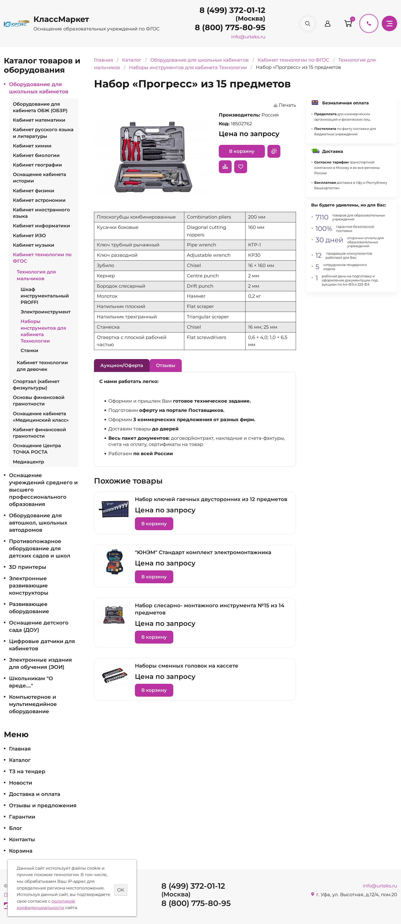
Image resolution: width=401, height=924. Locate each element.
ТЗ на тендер (27, 771)
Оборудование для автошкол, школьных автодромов (38, 522)
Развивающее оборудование (29, 607)
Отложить (240, 166)
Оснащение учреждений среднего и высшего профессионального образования (43, 489)
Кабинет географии (37, 165)
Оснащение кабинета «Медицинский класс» (41, 417)
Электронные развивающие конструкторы (28, 585)
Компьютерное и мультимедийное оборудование (33, 704)
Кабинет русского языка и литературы (43, 133)
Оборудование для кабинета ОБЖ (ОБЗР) (40, 107)
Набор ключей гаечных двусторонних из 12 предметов (211, 499)
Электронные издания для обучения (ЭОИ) (40, 663)
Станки (29, 350)
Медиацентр (28, 462)
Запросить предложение (273, 151)
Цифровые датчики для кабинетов (42, 645)
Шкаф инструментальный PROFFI (45, 296)
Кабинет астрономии (39, 200)
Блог (15, 828)
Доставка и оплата (34, 794)
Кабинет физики (33, 191)
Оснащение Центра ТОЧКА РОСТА (37, 449)
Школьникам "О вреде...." (31, 682)
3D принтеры (27, 567)
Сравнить (225, 166)
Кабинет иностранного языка (41, 213)
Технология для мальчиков (36, 275)
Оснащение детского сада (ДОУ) (38, 626)
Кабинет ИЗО (29, 235)
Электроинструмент (46, 312)
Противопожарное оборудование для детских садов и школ (39, 548)
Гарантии (22, 817)
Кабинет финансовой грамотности (39, 433)
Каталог (20, 760)
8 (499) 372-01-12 (232, 10)
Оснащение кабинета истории (39, 178)
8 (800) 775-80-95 (229, 27)
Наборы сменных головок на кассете (186, 666)
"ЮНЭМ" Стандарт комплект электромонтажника (203, 552)
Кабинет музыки (33, 245)
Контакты (22, 839)
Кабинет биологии (36, 155)
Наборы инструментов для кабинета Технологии (43, 331)
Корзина (20, 851)
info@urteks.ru (248, 37)
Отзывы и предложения (42, 805)
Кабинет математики (39, 120)
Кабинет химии (32, 146)
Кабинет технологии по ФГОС (42, 258)
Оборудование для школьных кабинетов (38, 88)
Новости (20, 783)
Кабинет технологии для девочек (42, 366)
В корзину (242, 151)
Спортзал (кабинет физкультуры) (36, 385)
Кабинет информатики (41, 226)
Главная (20, 749)
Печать (287, 105)
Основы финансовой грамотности (39, 401)
